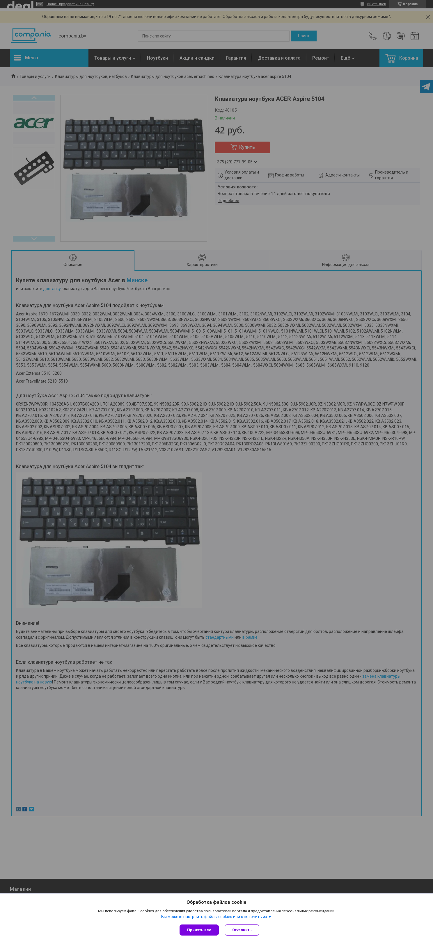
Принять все (199, 930)
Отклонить (242, 930)
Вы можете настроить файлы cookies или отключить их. (214, 916)
